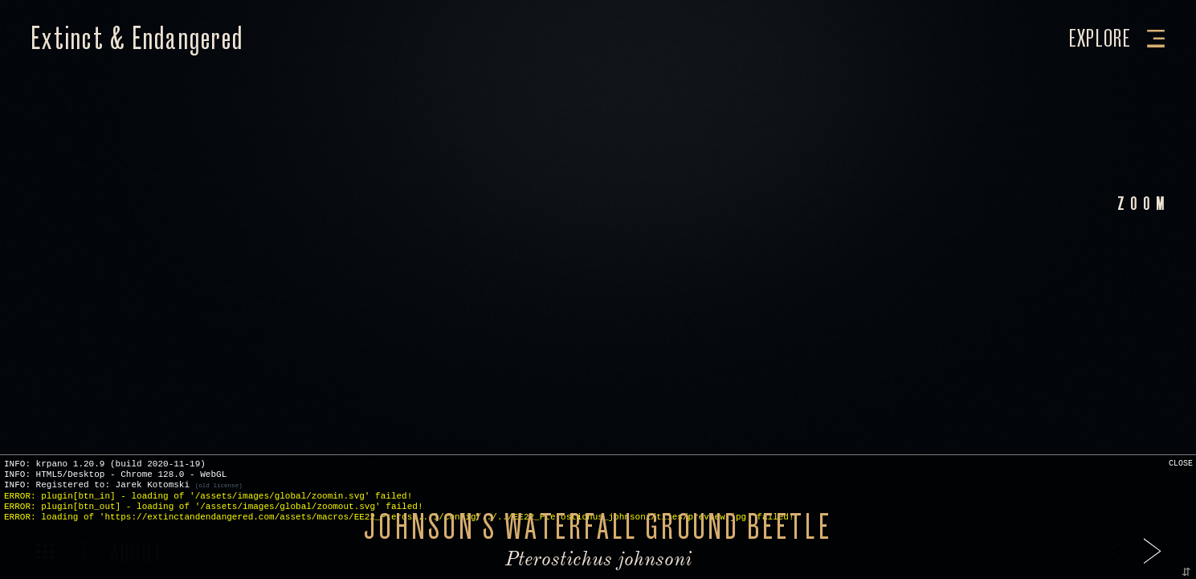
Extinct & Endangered (137, 38)
